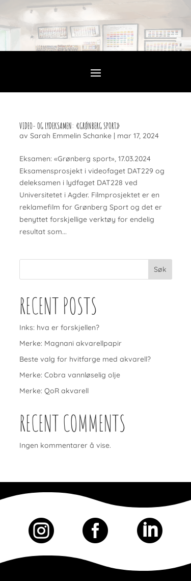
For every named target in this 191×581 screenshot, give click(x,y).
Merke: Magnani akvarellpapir (70, 343)
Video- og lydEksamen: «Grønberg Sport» (69, 126)
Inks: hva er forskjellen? (59, 327)
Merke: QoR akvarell (54, 390)
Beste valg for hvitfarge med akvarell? (85, 359)
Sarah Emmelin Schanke (71, 135)
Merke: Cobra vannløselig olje (69, 375)
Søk (160, 269)
